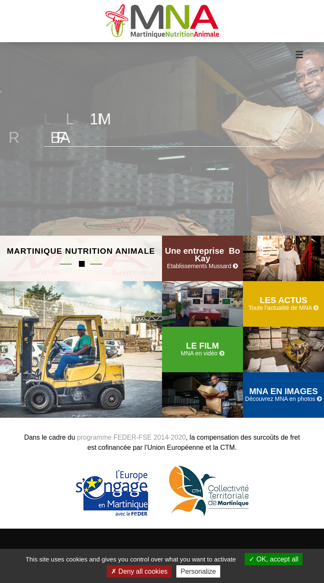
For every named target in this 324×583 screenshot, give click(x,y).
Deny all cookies (139, 571)
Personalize (198, 571)
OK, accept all (273, 559)
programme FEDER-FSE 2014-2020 (131, 437)
